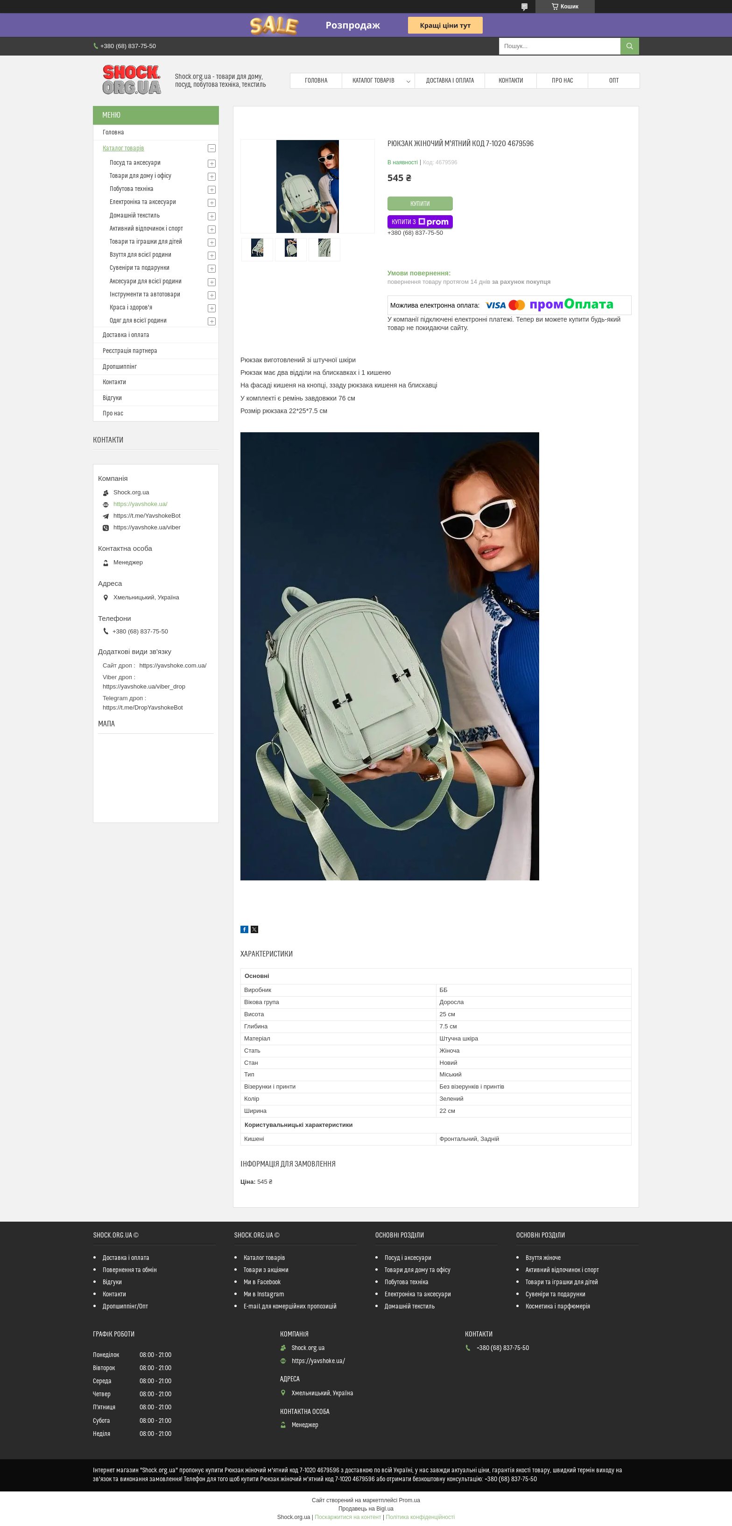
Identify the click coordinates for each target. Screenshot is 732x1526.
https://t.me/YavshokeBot (147, 515)
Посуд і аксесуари (408, 1258)
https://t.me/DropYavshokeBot (143, 707)
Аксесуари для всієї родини (146, 281)
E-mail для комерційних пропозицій (290, 1306)
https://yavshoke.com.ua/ (173, 665)
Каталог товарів (373, 80)
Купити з (420, 222)
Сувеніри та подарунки (139, 268)
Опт (614, 80)
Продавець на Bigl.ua (366, 1508)
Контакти (511, 80)
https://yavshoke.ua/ (140, 503)
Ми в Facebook (262, 1282)
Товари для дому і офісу (140, 176)
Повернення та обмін (130, 1270)
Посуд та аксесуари (135, 163)
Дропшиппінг (120, 367)
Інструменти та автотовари (145, 294)
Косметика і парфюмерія (558, 1306)
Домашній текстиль (135, 215)
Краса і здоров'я (131, 307)
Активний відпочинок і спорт (146, 228)
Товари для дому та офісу (417, 1270)
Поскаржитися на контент (348, 1517)
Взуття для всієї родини (140, 255)
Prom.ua (409, 1500)
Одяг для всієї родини (138, 320)
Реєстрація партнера (130, 351)
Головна (316, 80)
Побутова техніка (132, 189)
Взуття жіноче (543, 1258)
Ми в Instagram (264, 1294)
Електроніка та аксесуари (143, 202)
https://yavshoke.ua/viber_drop (144, 686)
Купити (420, 204)
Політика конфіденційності (420, 1517)
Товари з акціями (266, 1270)
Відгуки (112, 398)
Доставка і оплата (450, 80)
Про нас (562, 80)
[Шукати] (629, 46)
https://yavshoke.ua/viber (147, 527)
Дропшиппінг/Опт (125, 1306)
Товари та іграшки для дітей (146, 242)
